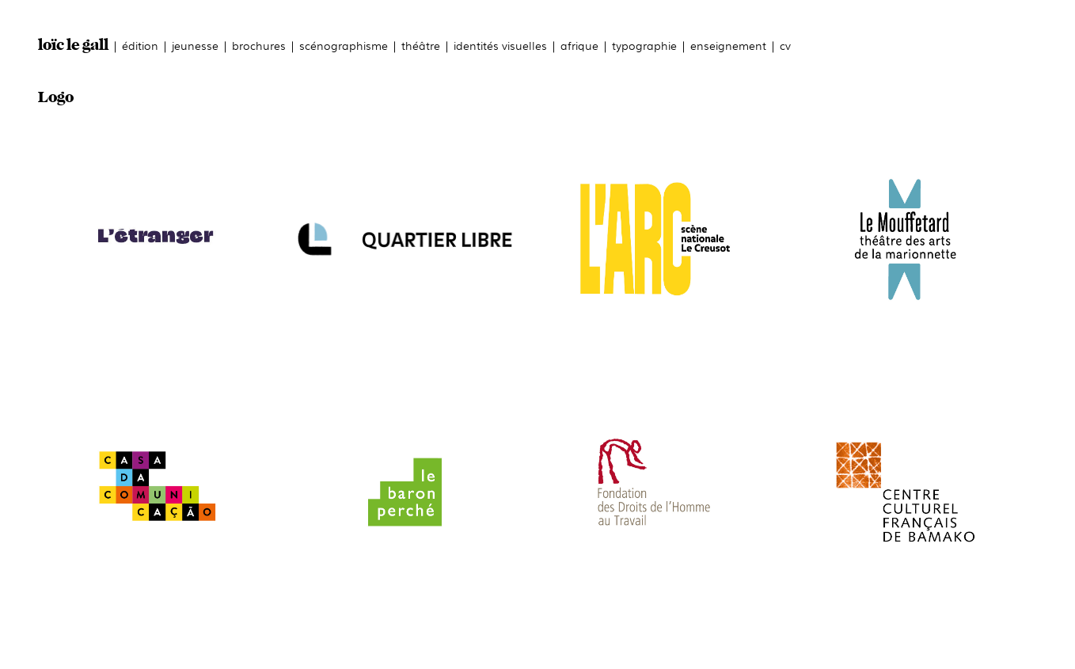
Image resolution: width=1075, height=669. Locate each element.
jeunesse (195, 44)
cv (785, 44)
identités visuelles (500, 44)
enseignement (728, 44)
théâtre (420, 44)
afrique (579, 44)
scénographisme (343, 44)
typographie (644, 44)
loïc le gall (73, 45)
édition (140, 44)
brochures (259, 44)
